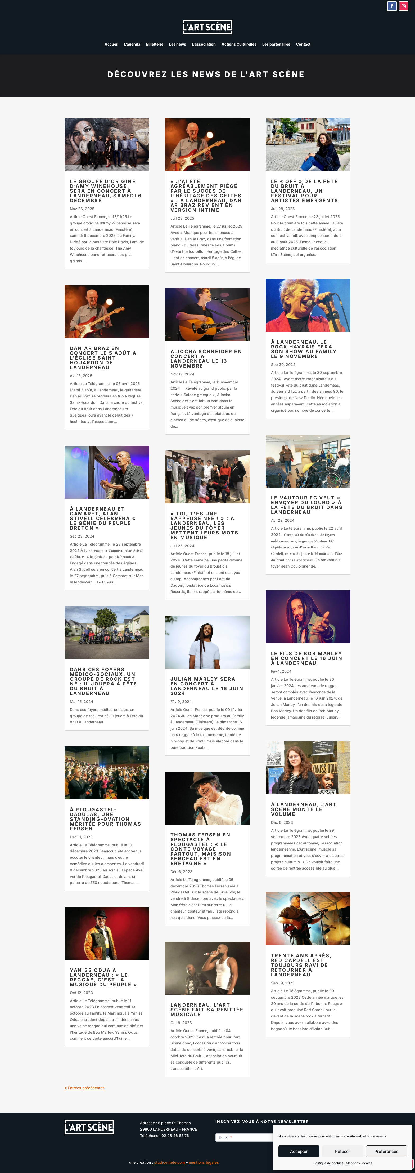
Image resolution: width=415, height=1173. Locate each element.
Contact (303, 44)
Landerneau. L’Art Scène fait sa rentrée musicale (207, 1009)
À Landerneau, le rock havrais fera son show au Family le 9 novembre (304, 349)
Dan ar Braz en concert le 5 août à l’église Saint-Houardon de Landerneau (103, 358)
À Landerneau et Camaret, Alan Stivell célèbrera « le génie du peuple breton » (103, 518)
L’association (204, 44)
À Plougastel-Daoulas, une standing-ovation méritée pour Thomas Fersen (105, 819)
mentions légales (204, 1162)
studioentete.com (169, 1162)
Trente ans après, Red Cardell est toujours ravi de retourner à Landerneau (301, 965)
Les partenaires (276, 44)
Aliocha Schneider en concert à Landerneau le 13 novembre (206, 359)
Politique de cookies (328, 1163)
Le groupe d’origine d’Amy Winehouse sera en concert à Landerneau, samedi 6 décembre (106, 191)
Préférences (386, 1151)
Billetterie (154, 44)
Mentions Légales (359, 1163)
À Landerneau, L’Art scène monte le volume (304, 809)
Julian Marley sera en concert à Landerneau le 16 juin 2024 (207, 686)
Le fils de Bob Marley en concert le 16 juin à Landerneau (307, 658)
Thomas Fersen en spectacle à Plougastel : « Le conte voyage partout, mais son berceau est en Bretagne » (201, 849)
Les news (177, 44)
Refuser (342, 1151)
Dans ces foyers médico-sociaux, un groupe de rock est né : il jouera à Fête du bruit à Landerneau (103, 681)
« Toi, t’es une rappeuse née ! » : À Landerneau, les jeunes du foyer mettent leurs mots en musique (204, 525)
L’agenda (132, 44)
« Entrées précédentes (85, 1088)
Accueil (111, 44)
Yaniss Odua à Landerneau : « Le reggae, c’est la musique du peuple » (103, 977)
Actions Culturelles (239, 44)
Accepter (299, 1151)
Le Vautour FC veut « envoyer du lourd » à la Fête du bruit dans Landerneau (307, 505)
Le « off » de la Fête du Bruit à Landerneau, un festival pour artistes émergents (305, 191)
